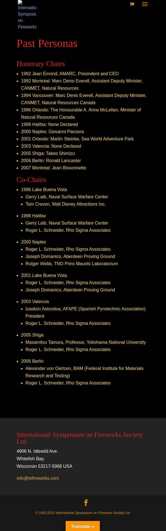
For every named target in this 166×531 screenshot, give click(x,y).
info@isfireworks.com (38, 478)
